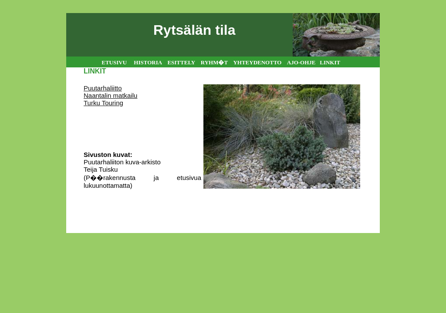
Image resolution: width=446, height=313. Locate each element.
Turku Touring (103, 103)
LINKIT (330, 62)
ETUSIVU (114, 62)
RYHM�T (214, 62)
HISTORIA (148, 62)
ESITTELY (181, 62)
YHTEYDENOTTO (257, 62)
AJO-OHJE (302, 62)
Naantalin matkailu (110, 95)
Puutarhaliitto (103, 88)
